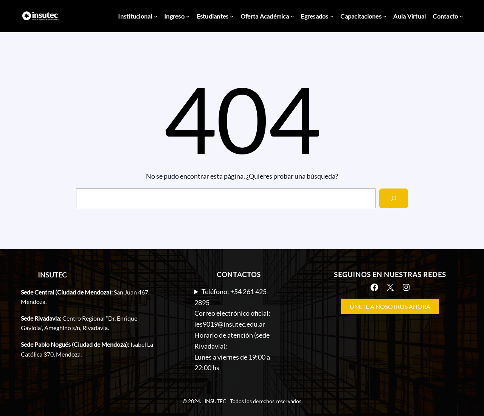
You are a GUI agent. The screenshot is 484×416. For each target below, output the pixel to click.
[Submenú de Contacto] (461, 16)
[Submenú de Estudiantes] (232, 16)
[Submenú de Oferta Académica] (292, 16)
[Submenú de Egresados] (332, 16)
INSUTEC (52, 275)
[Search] (393, 198)
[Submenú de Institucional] (156, 16)
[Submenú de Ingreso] (188, 16)
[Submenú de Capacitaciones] (385, 16)
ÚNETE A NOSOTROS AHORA (390, 306)
